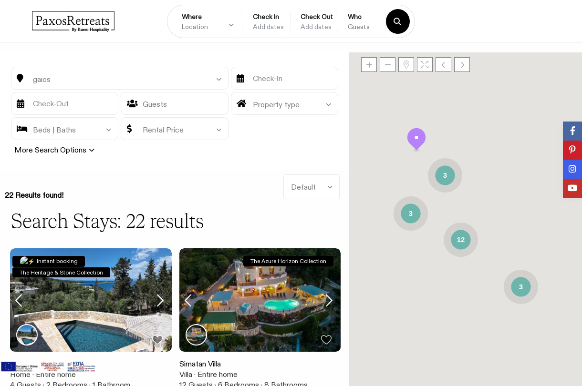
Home (20, 374)
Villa (185, 374)
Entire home (56, 374)
